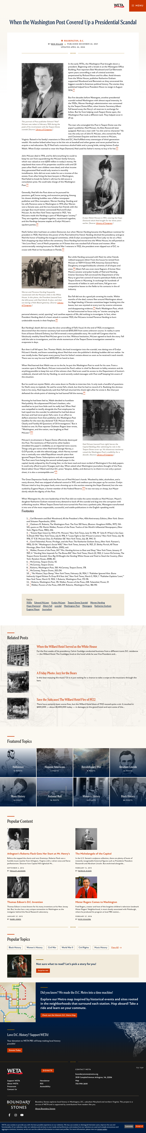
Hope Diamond (33, 606)
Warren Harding (97, 603)
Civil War (52, 947)
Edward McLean (41, 603)
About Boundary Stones (45, 1110)
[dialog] (73, 1127)
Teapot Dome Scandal (78, 603)
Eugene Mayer (33, 609)
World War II (67, 947)
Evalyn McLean (58, 603)
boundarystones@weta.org (86, 1076)
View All (115, 947)
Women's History (91, 796)
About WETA (12, 1086)
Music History (18, 796)
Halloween (18, 767)
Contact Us (12, 1091)
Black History (128, 796)
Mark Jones (15, 919)
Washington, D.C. (74, 41)
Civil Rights (84, 947)
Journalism (47, 609)
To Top (140, 1070)
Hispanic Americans (55, 767)
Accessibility (45, 1088)
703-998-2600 (81, 1086)
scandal (58, 606)
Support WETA (13, 1083)
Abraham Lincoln (128, 767)
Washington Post (72, 606)
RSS (41, 1086)
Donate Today (16, 1052)
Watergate (87, 606)
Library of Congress (44, 130)
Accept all (139, 1126)
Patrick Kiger (85, 871)
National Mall (55, 796)
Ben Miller (57, 44)
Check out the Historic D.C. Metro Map (61, 1016)
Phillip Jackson (18, 871)
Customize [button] (129, 1126)
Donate (49, 1072)
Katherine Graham (102, 606)
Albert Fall (47, 606)
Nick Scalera (84, 919)
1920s (29, 603)
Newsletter (45, 1083)
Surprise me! (44, 971)
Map (77, 1083)
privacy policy (102, 1129)
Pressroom (11, 1088)
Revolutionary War (91, 767)
